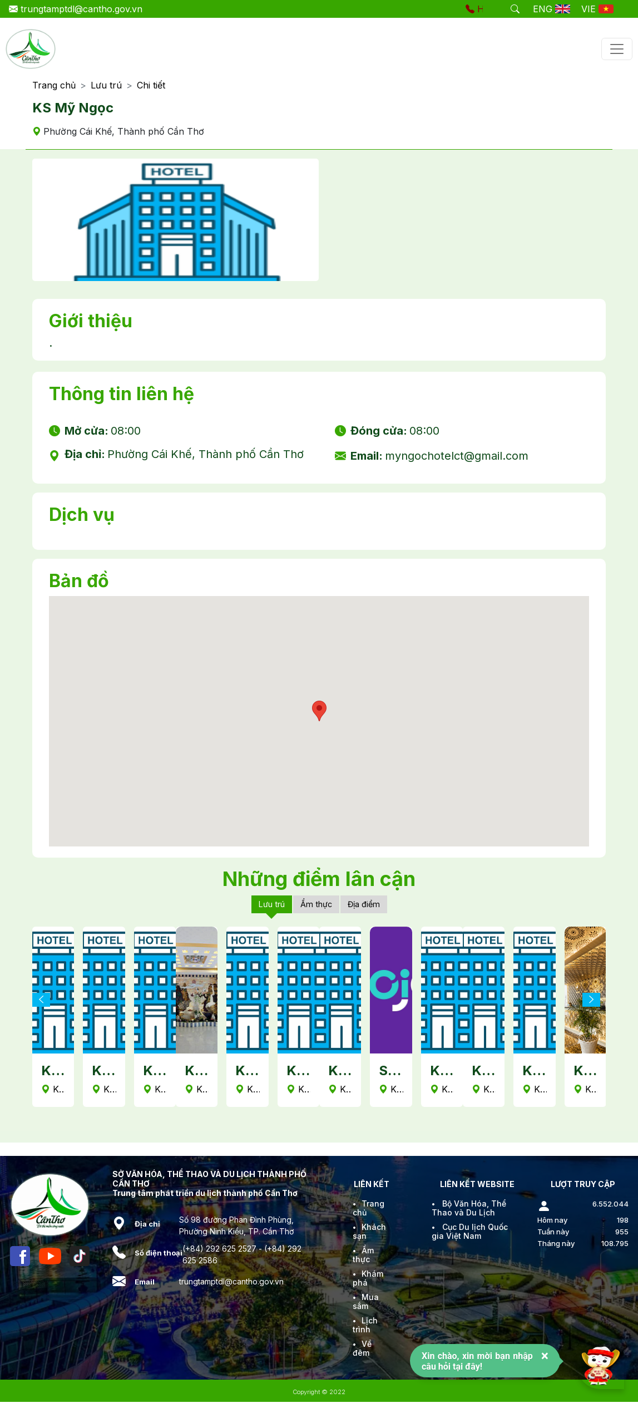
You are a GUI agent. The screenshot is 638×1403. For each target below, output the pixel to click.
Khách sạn (369, 1232)
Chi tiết (151, 85)
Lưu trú (106, 85)
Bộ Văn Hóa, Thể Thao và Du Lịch (469, 1209)
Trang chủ (54, 85)
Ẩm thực (316, 904)
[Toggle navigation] (616, 49)
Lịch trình (365, 1326)
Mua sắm (366, 1302)
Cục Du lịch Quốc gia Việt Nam (470, 1232)
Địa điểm (368, 904)
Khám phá (368, 1279)
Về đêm (362, 1349)
